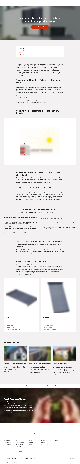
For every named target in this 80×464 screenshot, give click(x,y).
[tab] (30, 187)
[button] (73, 386)
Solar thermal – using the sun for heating (33, 385)
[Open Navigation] (1, 3)
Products (8, 2)
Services (20, 2)
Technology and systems (18, 385)
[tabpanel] (40, 197)
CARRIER (16, 462)
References (26, 2)
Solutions (14, 2)
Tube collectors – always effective (51, 385)
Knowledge (9, 385)
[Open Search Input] (75, 3)
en (4, 385)
